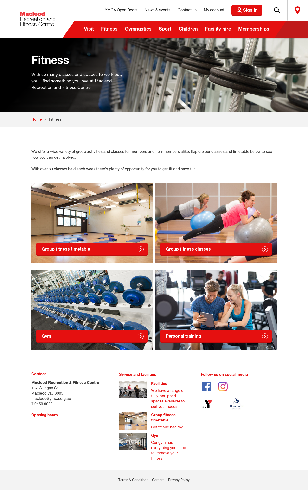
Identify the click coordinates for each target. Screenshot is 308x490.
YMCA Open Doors (121, 10)
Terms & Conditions (133, 480)
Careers (158, 480)
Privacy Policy (179, 480)
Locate (297, 10)
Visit (89, 29)
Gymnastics (138, 29)
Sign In (250, 10)
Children (188, 29)
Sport (165, 29)
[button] (277, 10)
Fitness (109, 29)
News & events (157, 10)
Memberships (253, 29)
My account (214, 10)
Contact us (187, 10)
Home (36, 120)
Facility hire (218, 29)
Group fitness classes (188, 249)
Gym (46, 336)
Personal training (183, 336)
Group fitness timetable (66, 249)
